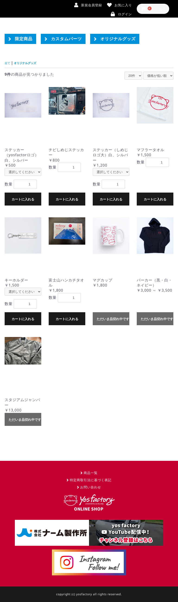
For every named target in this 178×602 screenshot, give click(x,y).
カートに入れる (23, 199)
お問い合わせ (89, 487)
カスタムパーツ (63, 39)
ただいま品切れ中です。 (113, 319)
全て (8, 62)
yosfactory (89, 502)
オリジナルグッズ (115, 39)
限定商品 (20, 39)
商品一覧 (89, 472)
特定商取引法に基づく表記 (89, 479)
